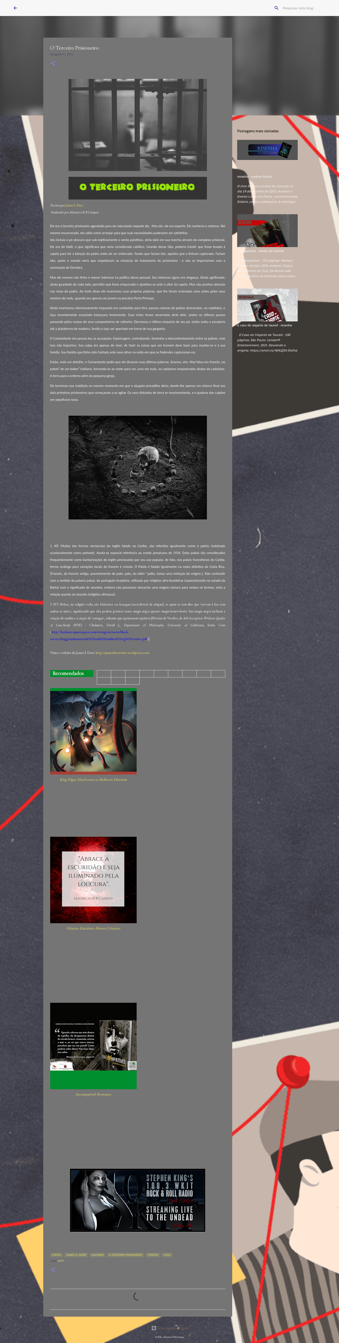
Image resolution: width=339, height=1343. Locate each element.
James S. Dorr (74, 205)
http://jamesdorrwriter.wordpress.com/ (123, 652)
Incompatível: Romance (93, 1094)
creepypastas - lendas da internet (260, 251)
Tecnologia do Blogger (169, 1328)
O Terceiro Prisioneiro (125, 1255)
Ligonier (97, 1255)
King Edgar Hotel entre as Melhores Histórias (93, 779)
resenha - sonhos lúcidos (254, 176)
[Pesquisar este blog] (303, 8)
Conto (56, 1255)
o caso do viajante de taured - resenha (264, 325)
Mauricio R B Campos (52, 8)
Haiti (61, 1260)
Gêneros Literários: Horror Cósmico (93, 928)
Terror (152, 1255)
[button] (52, 64)
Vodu (167, 1255)
